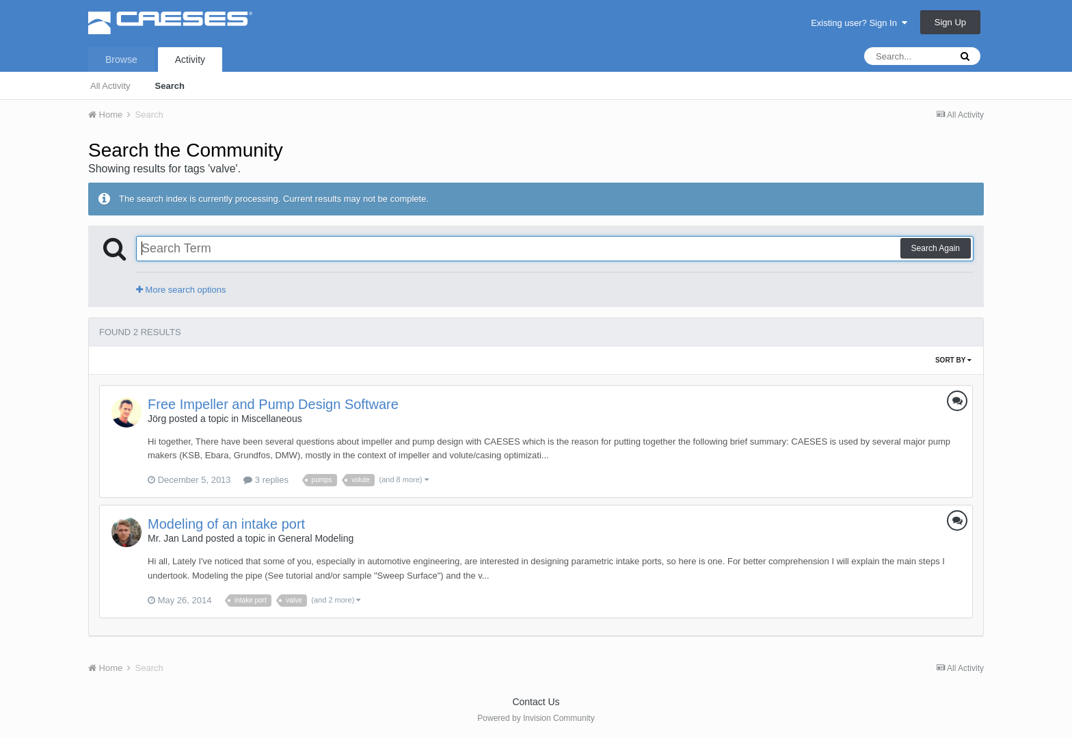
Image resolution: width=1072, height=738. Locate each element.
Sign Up (950, 22)
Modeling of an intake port (226, 523)
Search (170, 86)
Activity (190, 59)
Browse (121, 59)
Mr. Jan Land (175, 538)
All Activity (110, 86)
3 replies (266, 480)
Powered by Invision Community (535, 718)
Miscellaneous (271, 418)
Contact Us (535, 701)
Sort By (953, 360)
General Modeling (316, 538)
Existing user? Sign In (859, 23)
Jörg (157, 418)
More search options (181, 290)
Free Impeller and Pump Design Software (273, 404)
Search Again (935, 248)
